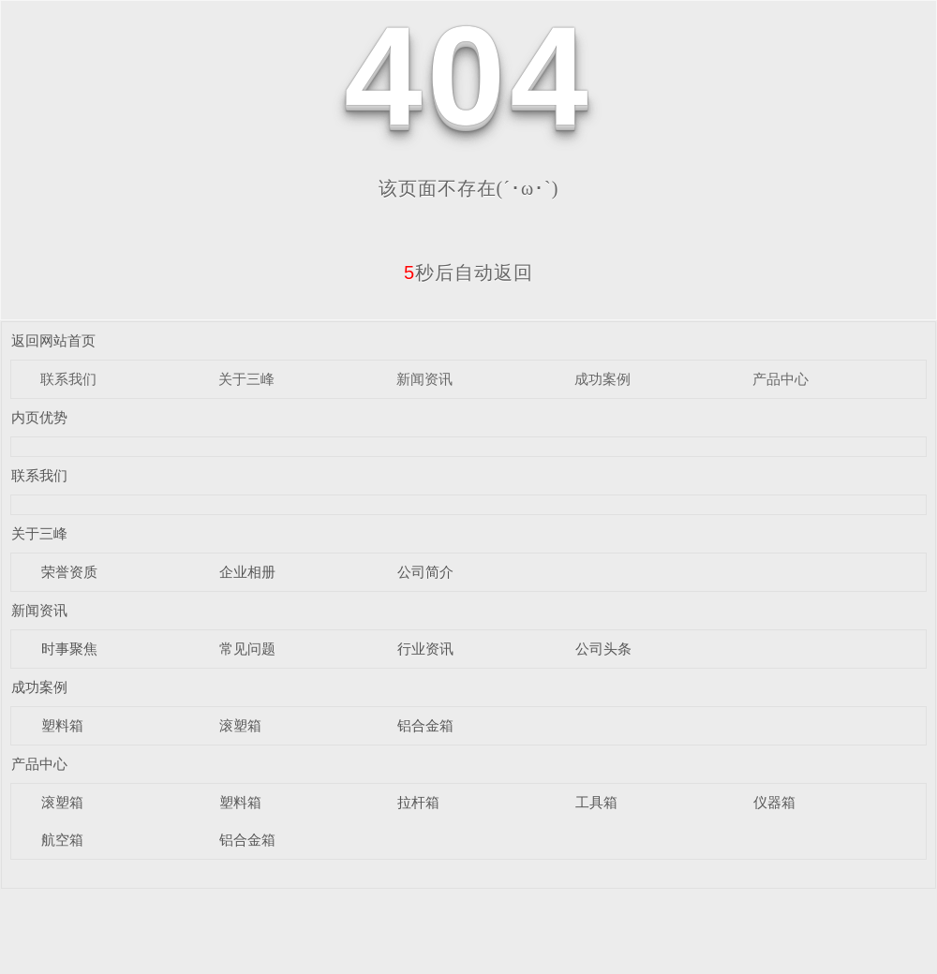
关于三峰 (246, 379)
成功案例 (602, 379)
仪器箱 (774, 802)
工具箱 (596, 802)
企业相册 (247, 572)
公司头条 (603, 649)
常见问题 (247, 649)
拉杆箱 (418, 802)
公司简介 (425, 572)
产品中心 (780, 379)
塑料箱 (62, 725)
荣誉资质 (69, 572)
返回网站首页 (53, 340)
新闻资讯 (424, 379)
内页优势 (39, 417)
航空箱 (62, 840)
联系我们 (68, 379)
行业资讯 (425, 649)
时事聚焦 (69, 649)
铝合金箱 (425, 725)
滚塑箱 (240, 725)
